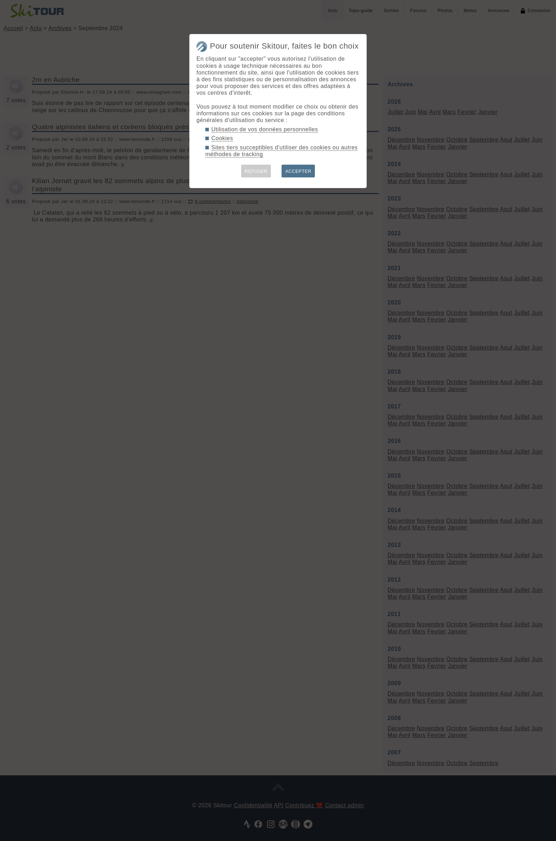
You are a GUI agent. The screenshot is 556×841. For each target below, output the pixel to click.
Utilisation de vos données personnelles (264, 129)
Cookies (222, 138)
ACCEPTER (298, 171)
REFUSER (256, 171)
